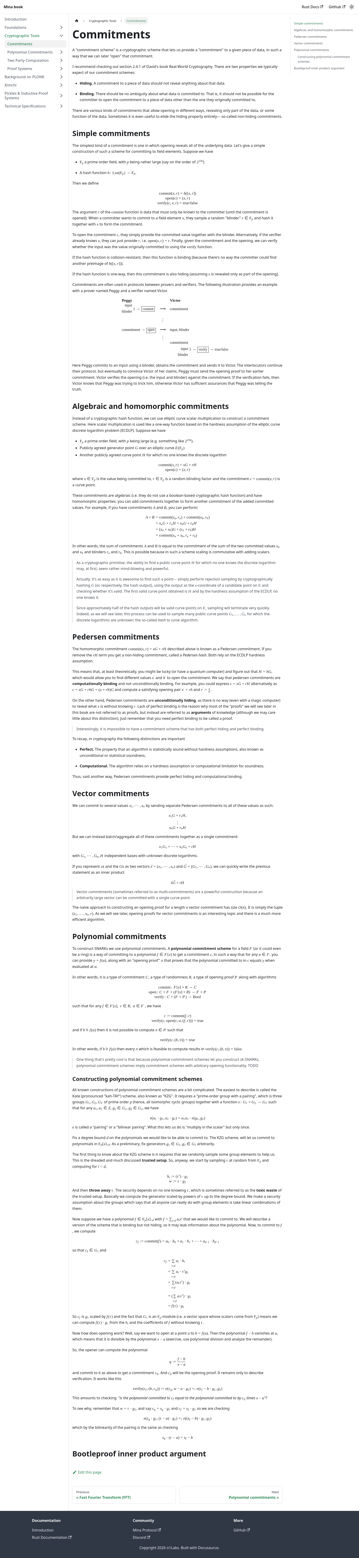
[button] (34, 27)
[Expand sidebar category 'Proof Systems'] (61, 68)
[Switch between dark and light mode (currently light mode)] (351, 7)
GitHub (337, 6)
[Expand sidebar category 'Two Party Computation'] (61, 60)
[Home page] (76, 20)
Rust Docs (312, 6)
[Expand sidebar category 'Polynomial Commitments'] (61, 52)
